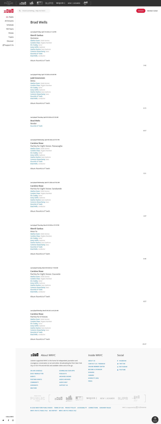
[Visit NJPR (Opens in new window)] (49, 3)
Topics (11, 37)
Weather (33, 388)
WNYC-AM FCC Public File (67, 410)
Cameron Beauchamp (37, 51)
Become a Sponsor (95, 369)
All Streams (9, 21)
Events (32, 376)
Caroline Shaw (35, 43)
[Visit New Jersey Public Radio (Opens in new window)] (123, 398)
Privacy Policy (70, 407)
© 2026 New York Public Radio (41, 407)
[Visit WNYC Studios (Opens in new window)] (40, 3)
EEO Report (53, 410)
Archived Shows (65, 376)
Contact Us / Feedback (96, 363)
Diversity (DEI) (93, 378)
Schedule (10, 25)
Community (34, 382)
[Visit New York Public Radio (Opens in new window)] (37, 398)
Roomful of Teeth (36, 54)
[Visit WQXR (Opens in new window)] (60, 3)
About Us (91, 360)
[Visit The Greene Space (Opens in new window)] (85, 3)
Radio (11, 17)
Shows (11, 33)
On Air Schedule (36, 370)
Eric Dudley (34, 45)
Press (90, 381)
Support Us (8, 45)
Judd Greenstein (37, 78)
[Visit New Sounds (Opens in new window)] (74, 3)
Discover (10, 41)
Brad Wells (34, 56)
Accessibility (82, 407)
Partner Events (36, 379)
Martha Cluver (35, 41)
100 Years (10, 29)
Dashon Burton (35, 49)
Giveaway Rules (105, 407)
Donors (91, 372)
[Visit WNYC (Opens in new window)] (22, 3)
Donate (141, 11)
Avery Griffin (34, 47)
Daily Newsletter (36, 373)
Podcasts (63, 373)
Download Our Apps (67, 370)
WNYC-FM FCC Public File (39, 410)
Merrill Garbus (36, 35)
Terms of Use (59, 407)
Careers (91, 375)
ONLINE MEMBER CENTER (96, 366)
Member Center (152, 11)
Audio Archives (65, 379)
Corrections (93, 407)
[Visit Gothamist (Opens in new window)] (31, 3)
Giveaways (34, 385)
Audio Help (63, 382)
